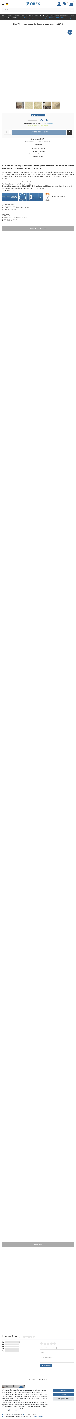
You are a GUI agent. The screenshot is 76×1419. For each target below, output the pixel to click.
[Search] (71, 10)
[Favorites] (65, 4)
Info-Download (38, 157)
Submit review (46, 1365)
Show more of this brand (38, 148)
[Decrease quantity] (10, 133)
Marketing (18, 1414)
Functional (27, 1416)
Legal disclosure (13, 1409)
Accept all (63, 1391)
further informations (58, 196)
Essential (8, 1414)
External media (31, 1414)
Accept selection (63, 1399)
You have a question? (38, 151)
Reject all (63, 1395)
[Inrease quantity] (10, 131)
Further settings (38, 1416)
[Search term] (35, 10)
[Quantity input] (6, 132)
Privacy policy (19, 1411)
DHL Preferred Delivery (12, 1416)
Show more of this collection (38, 154)
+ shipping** (49, 123)
